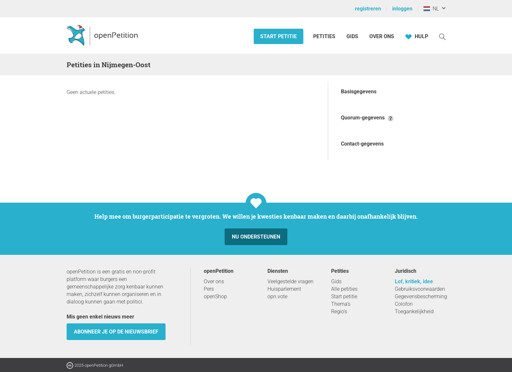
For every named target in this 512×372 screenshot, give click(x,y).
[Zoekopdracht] (442, 36)
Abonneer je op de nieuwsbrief (116, 332)
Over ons (381, 36)
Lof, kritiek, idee (414, 281)
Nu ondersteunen (256, 237)
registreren (368, 9)
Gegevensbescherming (421, 296)
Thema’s (340, 304)
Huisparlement (284, 289)
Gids (352, 36)
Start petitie (278, 36)
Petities (325, 36)
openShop (215, 296)
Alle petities (344, 289)
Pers (209, 289)
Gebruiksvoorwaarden (420, 289)
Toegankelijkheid (414, 311)
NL (431, 9)
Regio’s (339, 311)
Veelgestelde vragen (290, 281)
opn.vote (277, 296)
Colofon (404, 304)
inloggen (402, 9)
